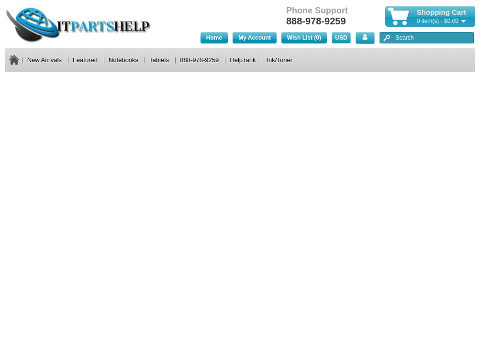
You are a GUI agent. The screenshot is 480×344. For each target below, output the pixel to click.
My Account (254, 37)
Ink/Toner (279, 60)
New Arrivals (44, 60)
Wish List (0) (304, 37)
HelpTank (243, 60)
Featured (85, 60)
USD (341, 37)
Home (214, 37)
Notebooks (123, 60)
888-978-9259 (199, 60)
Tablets (159, 60)
